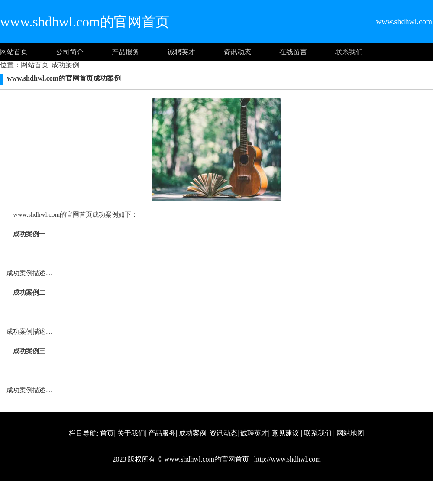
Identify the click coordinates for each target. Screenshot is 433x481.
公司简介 (70, 51)
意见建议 (285, 433)
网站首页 (14, 51)
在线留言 (293, 51)
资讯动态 (237, 51)
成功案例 (64, 64)
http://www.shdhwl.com (286, 459)
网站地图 (350, 433)
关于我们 (131, 433)
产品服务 (125, 51)
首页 (107, 433)
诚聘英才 (181, 51)
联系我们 (349, 51)
